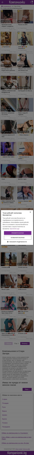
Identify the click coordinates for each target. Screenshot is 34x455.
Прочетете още (14, 229)
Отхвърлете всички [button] (17, 237)
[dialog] (17, 227)
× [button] (30, 212)
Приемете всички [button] (17, 233)
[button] (17, 242)
